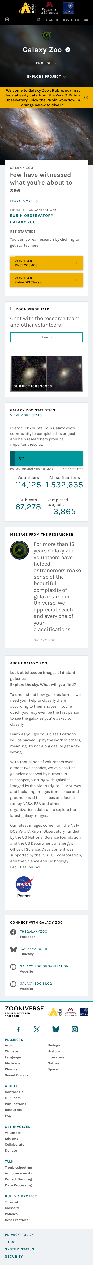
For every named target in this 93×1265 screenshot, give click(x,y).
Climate (11, 1051)
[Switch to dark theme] (38, 19)
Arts (8, 1045)
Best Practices (16, 1220)
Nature (53, 1063)
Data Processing (18, 1185)
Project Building (18, 1179)
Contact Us (14, 1092)
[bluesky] (55, 1029)
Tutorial (11, 1202)
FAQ (8, 1116)
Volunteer (13, 1133)
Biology (54, 1045)
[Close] (86, 98)
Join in (46, 337)
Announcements (18, 1173)
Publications (15, 1104)
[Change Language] (46, 63)
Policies (11, 1214)
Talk (9, 1161)
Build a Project (21, 1196)
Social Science (17, 1075)
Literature (56, 1057)
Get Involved (18, 1127)
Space (53, 1069)
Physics (11, 1069)
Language (13, 1057)
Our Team (13, 1098)
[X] (37, 1029)
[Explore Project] (46, 76)
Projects (14, 1040)
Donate (11, 1150)
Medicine (12, 1063)
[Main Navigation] (83, 19)
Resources (13, 1110)
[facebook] (18, 1029)
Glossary (12, 1208)
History (54, 1051)
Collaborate (14, 1144)
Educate (11, 1139)
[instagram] (75, 1029)
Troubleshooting (18, 1167)
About (11, 1086)
